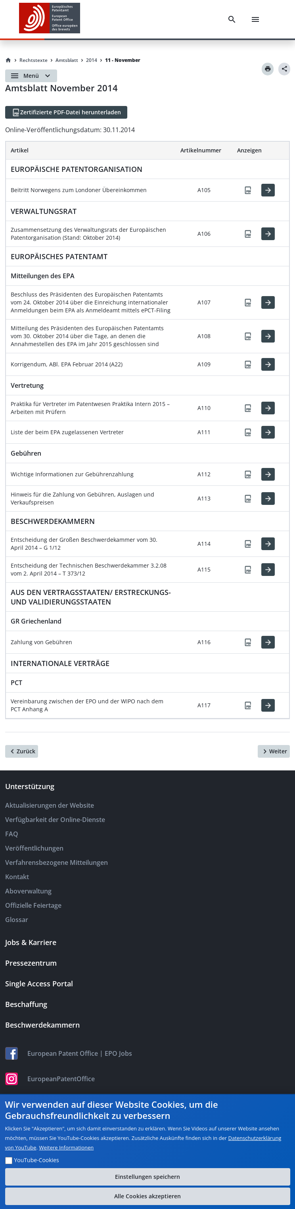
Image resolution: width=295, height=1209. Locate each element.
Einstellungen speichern (147, 1176)
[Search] (231, 19)
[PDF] (248, 190)
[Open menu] (31, 75)
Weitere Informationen (66, 1147)
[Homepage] (8, 60)
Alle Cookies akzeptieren (147, 1196)
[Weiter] (274, 751)
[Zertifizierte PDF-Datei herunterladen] (66, 112)
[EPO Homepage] (49, 19)
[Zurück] (21, 751)
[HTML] (268, 190)
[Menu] (255, 19)
